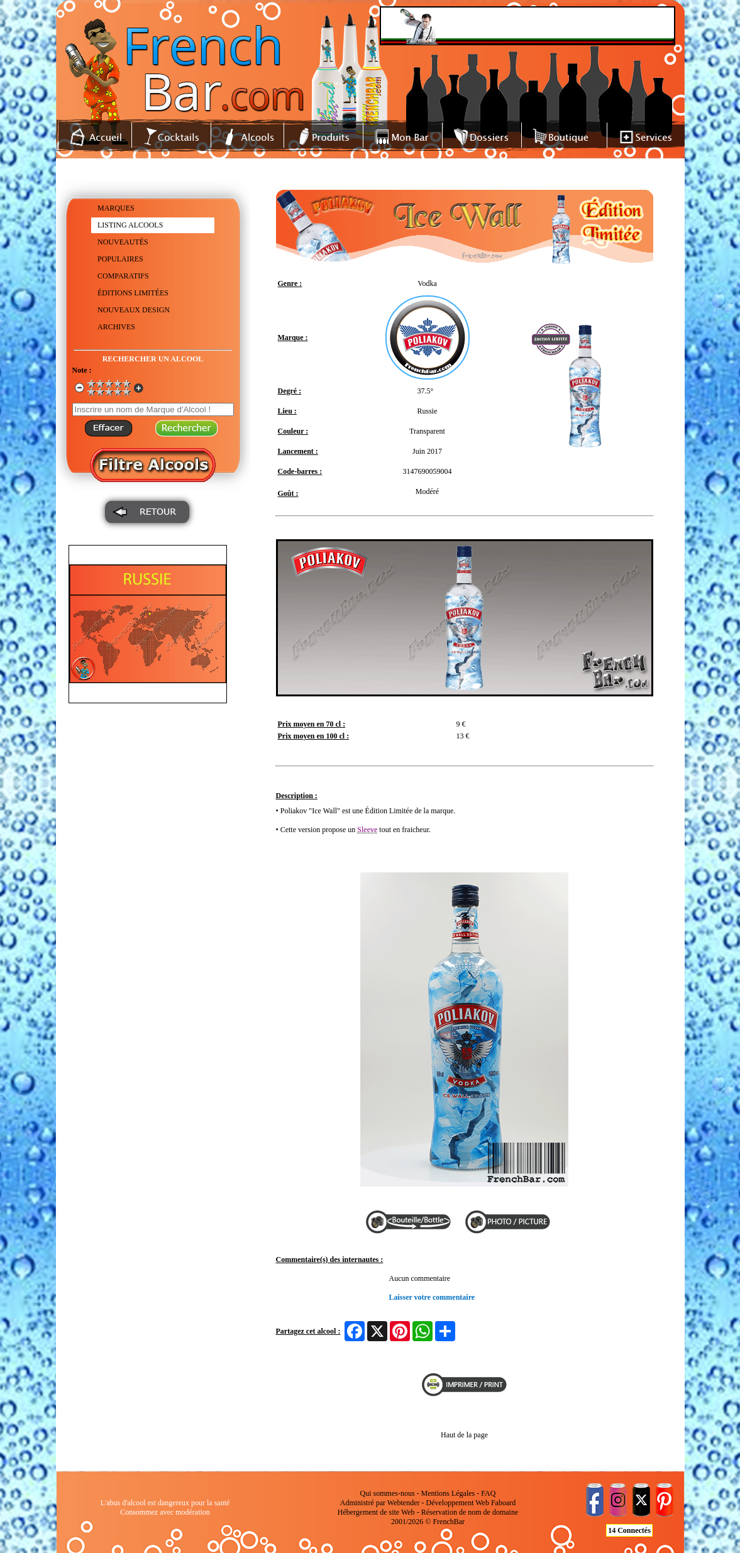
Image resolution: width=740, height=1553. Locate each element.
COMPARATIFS (123, 276)
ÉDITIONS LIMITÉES (132, 292)
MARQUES (116, 208)
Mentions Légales (448, 1493)
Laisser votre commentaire (432, 1297)
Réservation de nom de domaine (470, 1512)
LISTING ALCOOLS (130, 225)
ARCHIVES (116, 326)
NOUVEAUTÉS (122, 242)
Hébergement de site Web (376, 1512)
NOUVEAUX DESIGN (133, 309)
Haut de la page (464, 1434)
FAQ (488, 1493)
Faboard (503, 1502)
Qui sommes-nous (387, 1493)
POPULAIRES (120, 259)
